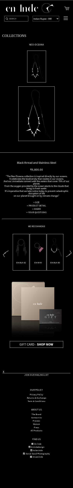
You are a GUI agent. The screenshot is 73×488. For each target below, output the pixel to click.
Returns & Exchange (36, 398)
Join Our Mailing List (36, 374)
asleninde (36, 450)
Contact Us (36, 417)
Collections (14, 36)
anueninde (36, 456)
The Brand (36, 414)
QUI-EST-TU (21, 265)
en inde (36, 444)
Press (36, 427)
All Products (37, 430)
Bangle (38, 265)
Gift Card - (36, 344)
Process (36, 420)
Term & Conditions (36, 401)
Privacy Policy (36, 394)
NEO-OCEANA (55, 265)
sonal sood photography (36, 453)
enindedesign (36, 447)
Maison (36, 424)
